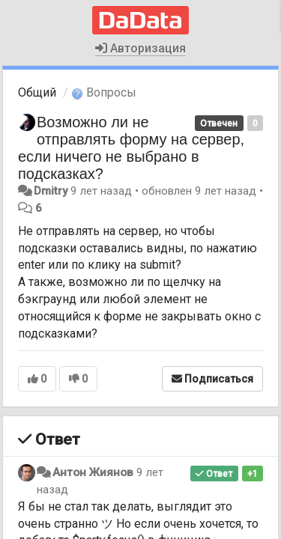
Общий (37, 92)
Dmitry (50, 191)
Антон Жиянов (92, 472)
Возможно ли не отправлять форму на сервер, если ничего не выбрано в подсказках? (131, 148)
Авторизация (140, 48)
